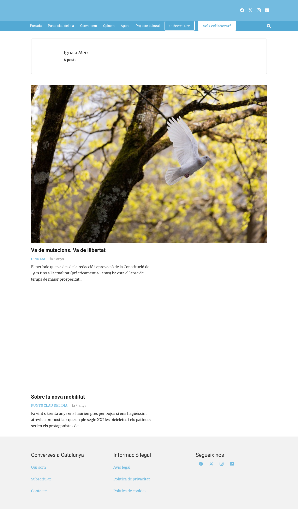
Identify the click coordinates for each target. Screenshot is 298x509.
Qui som (38, 467)
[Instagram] (259, 10)
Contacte (39, 490)
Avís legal (121, 467)
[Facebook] (242, 10)
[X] (250, 10)
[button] (269, 26)
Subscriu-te (41, 479)
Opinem (38, 259)
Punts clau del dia (49, 405)
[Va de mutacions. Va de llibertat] (149, 164)
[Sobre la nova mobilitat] (149, 345)
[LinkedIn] (267, 10)
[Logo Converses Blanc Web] (142, 10)
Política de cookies (129, 490)
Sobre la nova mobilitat (58, 397)
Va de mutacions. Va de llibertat (68, 250)
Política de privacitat (131, 479)
